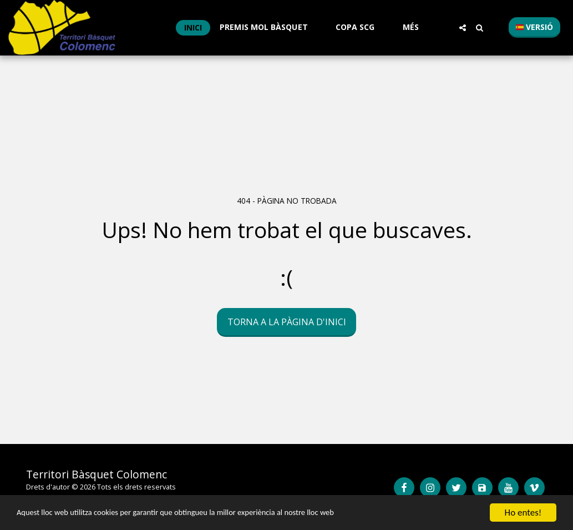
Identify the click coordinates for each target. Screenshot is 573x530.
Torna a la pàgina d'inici (286, 322)
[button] (268, 27)
